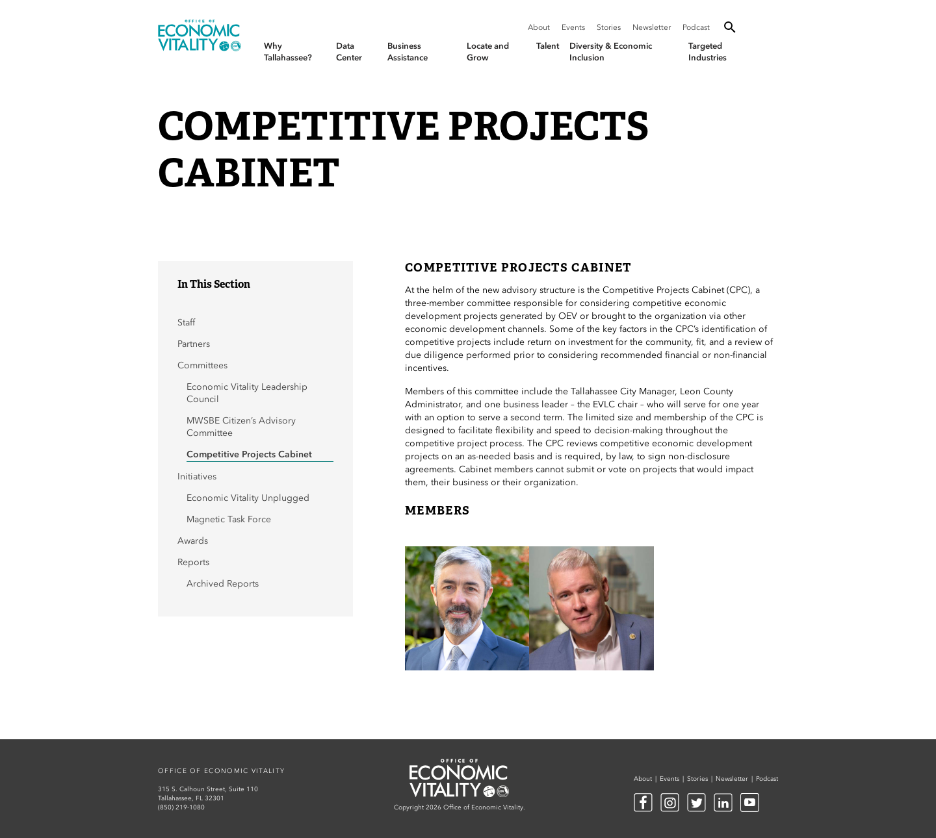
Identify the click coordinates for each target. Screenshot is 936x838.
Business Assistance (407, 51)
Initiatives (196, 476)
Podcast (696, 27)
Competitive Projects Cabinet (251, 454)
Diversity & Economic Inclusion (610, 51)
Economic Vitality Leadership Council (247, 393)
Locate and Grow (488, 51)
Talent (547, 46)
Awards (192, 540)
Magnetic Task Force (229, 519)
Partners (193, 343)
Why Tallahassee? (288, 51)
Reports (193, 562)
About (539, 27)
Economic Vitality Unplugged (248, 497)
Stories (609, 27)
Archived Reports (223, 583)
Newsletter (651, 27)
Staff (186, 322)
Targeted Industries (707, 51)
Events (573, 27)
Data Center (349, 51)
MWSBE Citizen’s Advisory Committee (241, 426)
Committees (202, 365)
